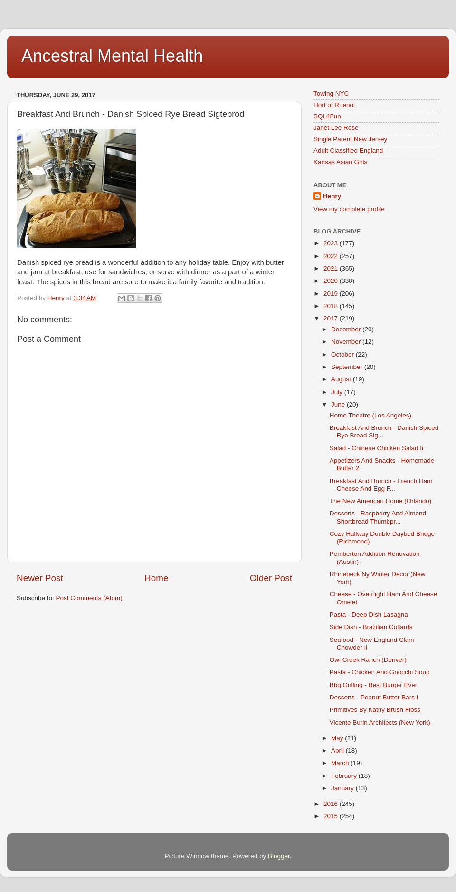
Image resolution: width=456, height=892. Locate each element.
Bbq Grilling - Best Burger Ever (374, 684)
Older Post (271, 578)
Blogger (279, 856)
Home (156, 578)
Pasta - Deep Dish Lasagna (369, 614)
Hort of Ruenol (334, 104)
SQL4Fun (327, 116)
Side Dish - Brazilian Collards (371, 626)
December (346, 329)
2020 (331, 280)
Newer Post (40, 578)
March (341, 762)
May (338, 738)
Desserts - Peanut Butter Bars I (374, 697)
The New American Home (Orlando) (381, 500)
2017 (331, 318)
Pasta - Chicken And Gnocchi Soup (380, 672)
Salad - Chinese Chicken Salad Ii (376, 448)
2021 (331, 268)
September (347, 366)
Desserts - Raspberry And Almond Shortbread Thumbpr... (378, 517)
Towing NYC (331, 93)
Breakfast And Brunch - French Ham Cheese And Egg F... (381, 484)
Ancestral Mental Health (112, 56)
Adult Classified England (348, 150)
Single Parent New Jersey (350, 139)
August (342, 379)
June (339, 404)
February (345, 775)
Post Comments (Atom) (89, 597)
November (346, 341)
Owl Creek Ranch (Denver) (368, 659)
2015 (331, 816)
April (338, 750)
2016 (331, 803)
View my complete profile (349, 209)
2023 (331, 243)
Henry (332, 196)
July (337, 392)
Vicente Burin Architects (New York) (380, 722)
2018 (331, 306)
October (343, 354)
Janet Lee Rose (336, 127)
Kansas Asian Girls (340, 161)
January (343, 788)
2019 (331, 293)
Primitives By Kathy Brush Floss (375, 709)
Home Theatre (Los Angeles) (370, 415)
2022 (331, 256)
